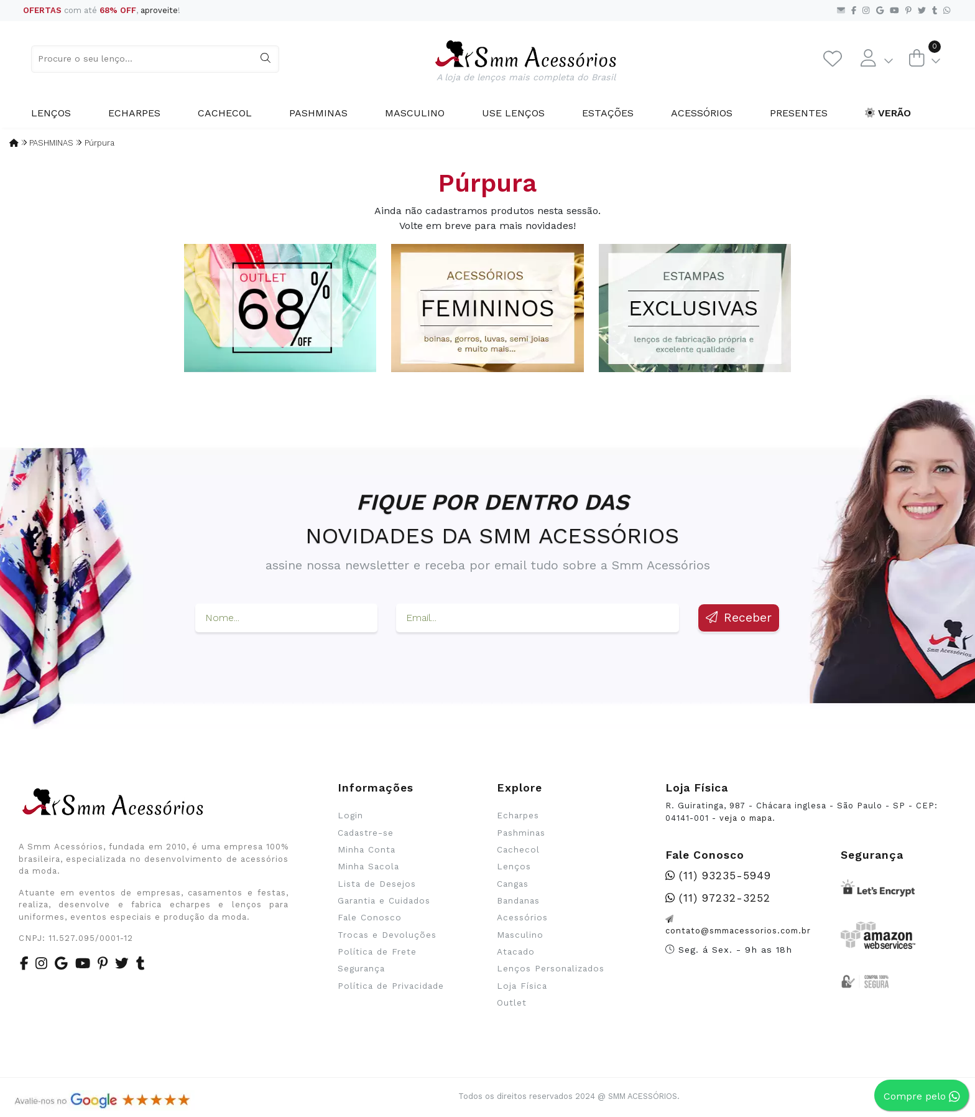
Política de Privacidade (391, 986)
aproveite (159, 10)
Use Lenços (513, 113)
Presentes (799, 113)
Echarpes (134, 113)
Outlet (512, 1002)
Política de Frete (377, 951)
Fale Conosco (370, 917)
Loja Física (522, 986)
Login (350, 815)
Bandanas (518, 900)
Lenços (51, 113)
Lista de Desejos (377, 884)
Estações (608, 113)
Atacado (516, 951)
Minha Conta (366, 849)
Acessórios (701, 113)
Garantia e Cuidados (384, 900)
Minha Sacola (368, 866)
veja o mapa (745, 818)
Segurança (361, 968)
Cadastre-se (366, 833)
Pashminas (318, 113)
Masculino (415, 113)
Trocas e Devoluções (387, 935)
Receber (739, 617)
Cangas (513, 884)
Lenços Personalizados (550, 968)
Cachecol (225, 113)
